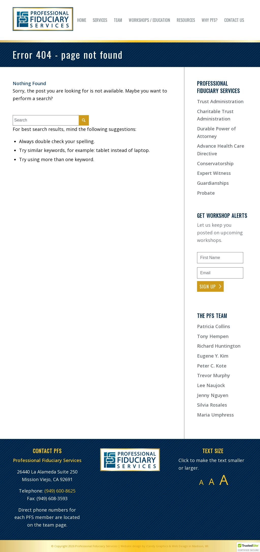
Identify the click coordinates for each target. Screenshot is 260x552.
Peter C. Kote (211, 366)
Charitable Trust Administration (215, 115)
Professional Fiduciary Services (96, 546)
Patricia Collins (213, 326)
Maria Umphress (215, 415)
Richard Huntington (218, 346)
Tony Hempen (213, 336)
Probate (206, 193)
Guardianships (213, 183)
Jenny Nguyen (212, 395)
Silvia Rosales (212, 405)
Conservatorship (215, 163)
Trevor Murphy (213, 375)
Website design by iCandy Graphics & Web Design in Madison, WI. (165, 546)
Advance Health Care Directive (220, 150)
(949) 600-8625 (59, 491)
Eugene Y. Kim (213, 356)
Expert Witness (214, 173)
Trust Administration (220, 101)
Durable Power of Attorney (216, 132)
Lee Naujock (211, 385)
